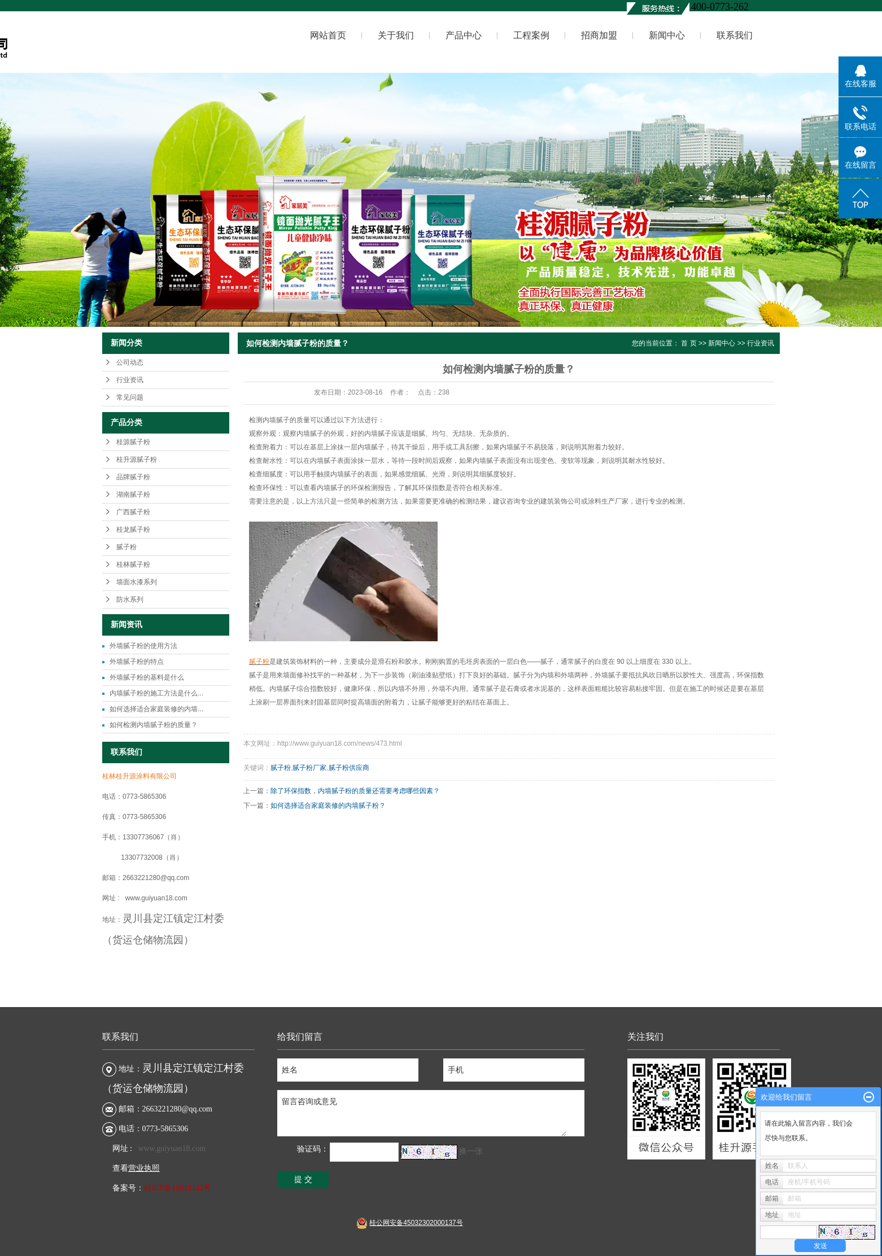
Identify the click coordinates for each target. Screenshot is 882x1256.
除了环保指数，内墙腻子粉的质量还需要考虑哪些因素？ (355, 791)
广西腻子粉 (133, 512)
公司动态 (129, 362)
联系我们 (735, 35)
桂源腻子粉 (133, 442)
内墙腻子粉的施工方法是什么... (156, 693)
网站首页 (328, 35)
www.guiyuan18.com (172, 1148)
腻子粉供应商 (349, 768)
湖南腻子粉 (133, 494)
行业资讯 (129, 380)
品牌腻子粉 (133, 477)
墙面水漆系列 (136, 582)
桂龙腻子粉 (133, 529)
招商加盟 (599, 35)
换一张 (471, 1151)
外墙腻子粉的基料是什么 (147, 677)
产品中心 (464, 35)
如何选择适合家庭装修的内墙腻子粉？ (328, 805)
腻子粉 (126, 547)
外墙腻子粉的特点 (137, 662)
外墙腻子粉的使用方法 (143, 646)
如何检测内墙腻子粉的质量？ (154, 725)
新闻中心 (667, 35)
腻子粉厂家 (309, 768)
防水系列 (129, 599)
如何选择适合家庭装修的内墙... (156, 709)
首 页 (688, 343)
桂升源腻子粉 (136, 459)
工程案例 (531, 35)
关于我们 (396, 35)
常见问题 (129, 397)
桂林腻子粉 (133, 564)
